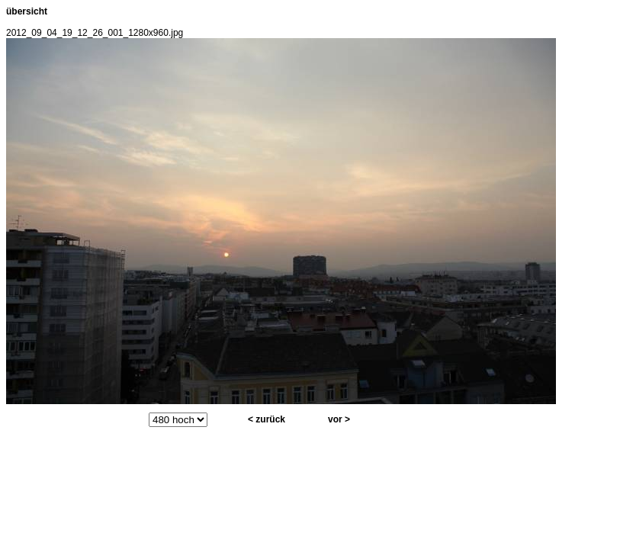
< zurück (266, 419)
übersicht (26, 11)
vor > (339, 419)
